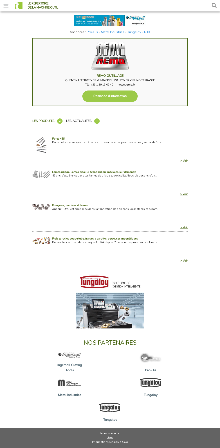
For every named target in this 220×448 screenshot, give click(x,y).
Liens (110, 437)
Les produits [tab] (47, 121)
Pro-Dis (92, 32)
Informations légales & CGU (110, 442)
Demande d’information (110, 96)
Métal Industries (112, 32)
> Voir (184, 161)
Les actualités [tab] (83, 121)
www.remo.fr (127, 84)
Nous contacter (110, 433)
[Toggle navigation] (6, 5)
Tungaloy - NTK (138, 32)
